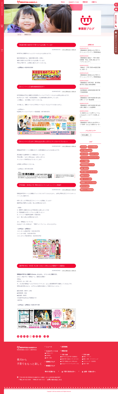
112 (40, 336)
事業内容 (85, 2)
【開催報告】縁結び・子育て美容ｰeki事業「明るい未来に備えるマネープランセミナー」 (90, 58)
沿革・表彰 (49, 357)
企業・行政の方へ (90, 371)
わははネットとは (74, 2)
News (63, 2)
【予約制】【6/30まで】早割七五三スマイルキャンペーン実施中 (40, 185)
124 (45, 336)
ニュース (49, 347)
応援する (94, 2)
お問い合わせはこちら (54, 379)
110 (33, 336)
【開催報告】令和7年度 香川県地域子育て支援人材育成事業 (90, 82)
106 (21, 336)
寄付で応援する (50, 371)
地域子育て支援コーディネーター (70, 359)
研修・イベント (87, 356)
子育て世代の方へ (69, 371)
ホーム (19, 34)
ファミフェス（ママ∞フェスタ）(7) (90, 157)
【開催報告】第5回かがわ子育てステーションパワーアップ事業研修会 (90, 50)
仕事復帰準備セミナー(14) (87, 164)
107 (24, 336)
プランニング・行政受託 (89, 361)
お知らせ (73, 49)
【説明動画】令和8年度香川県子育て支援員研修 (90, 90)
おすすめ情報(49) (92, 146)
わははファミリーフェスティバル (70, 363)
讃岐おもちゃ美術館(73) (87, 189)
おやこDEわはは (66, 49)
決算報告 (48, 355)
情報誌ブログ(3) (85, 175)
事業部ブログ (28, 34)
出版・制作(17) (84, 168)
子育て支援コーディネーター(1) (89, 171)
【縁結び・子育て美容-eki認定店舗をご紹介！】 (90, 67)
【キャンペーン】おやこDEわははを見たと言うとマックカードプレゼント (43, 141)
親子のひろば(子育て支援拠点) (69, 356)
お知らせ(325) (84, 154)
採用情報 (64, 347)
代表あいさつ (49, 353)
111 (37, 336)
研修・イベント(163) (86, 179)
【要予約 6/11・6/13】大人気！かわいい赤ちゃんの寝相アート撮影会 (42, 266)
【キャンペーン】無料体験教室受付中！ (32, 87)
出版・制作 (86, 363)
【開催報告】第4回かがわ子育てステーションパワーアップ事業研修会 (90, 75)
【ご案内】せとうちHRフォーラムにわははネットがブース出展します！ (90, 114)
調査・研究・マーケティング (90, 359)
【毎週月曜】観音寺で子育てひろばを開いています (36, 45)
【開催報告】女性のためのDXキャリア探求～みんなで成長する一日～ (90, 122)
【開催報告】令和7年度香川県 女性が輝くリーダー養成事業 (90, 97)
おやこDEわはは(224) (86, 150)
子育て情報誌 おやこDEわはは (69, 361)
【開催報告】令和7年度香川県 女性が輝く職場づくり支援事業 (90, 105)
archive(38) (83, 146)
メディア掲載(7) (85, 161)
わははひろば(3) (94, 154)
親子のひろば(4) (85, 186)
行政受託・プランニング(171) (88, 182)
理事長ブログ (50, 362)
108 (27, 336)
